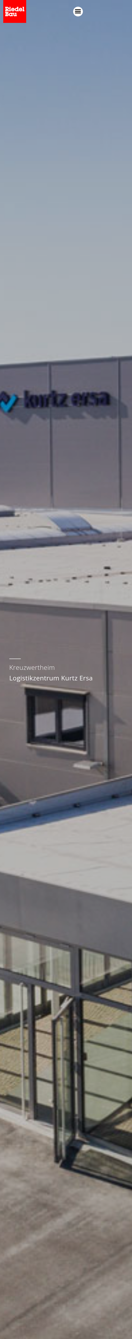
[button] (78, 11)
